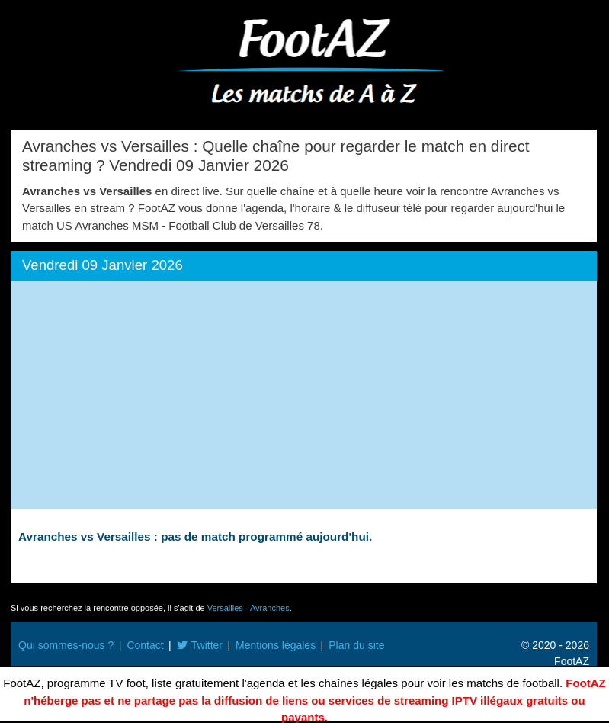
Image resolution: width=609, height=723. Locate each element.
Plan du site (356, 645)
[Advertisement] (304, 395)
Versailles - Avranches (248, 607)
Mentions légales (276, 645)
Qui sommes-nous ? (66, 645)
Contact (145, 645)
